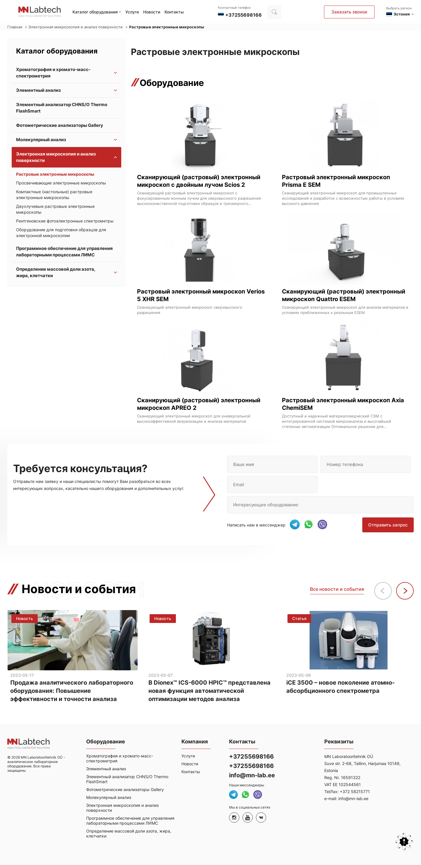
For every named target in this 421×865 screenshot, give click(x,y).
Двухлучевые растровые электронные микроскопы (55, 209)
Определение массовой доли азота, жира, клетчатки (55, 272)
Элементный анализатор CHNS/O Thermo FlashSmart (61, 108)
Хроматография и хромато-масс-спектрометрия (53, 73)
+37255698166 (251, 756)
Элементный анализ (38, 90)
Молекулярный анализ (41, 139)
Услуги (132, 11)
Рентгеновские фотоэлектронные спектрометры (65, 220)
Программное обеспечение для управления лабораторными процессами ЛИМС (64, 252)
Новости (151, 11)
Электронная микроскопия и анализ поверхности (77, 27)
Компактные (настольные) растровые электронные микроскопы (54, 194)
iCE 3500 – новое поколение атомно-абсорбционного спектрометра (340, 687)
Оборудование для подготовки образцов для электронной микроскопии (61, 232)
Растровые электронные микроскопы (167, 27)
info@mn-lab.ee (252, 775)
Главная (17, 27)
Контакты (174, 11)
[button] (405, 591)
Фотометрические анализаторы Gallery (59, 125)
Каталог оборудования (95, 11)
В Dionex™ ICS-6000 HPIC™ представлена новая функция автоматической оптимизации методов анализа (209, 691)
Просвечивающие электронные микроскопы (61, 182)
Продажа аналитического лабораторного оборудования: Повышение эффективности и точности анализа (71, 691)
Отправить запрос (388, 525)
